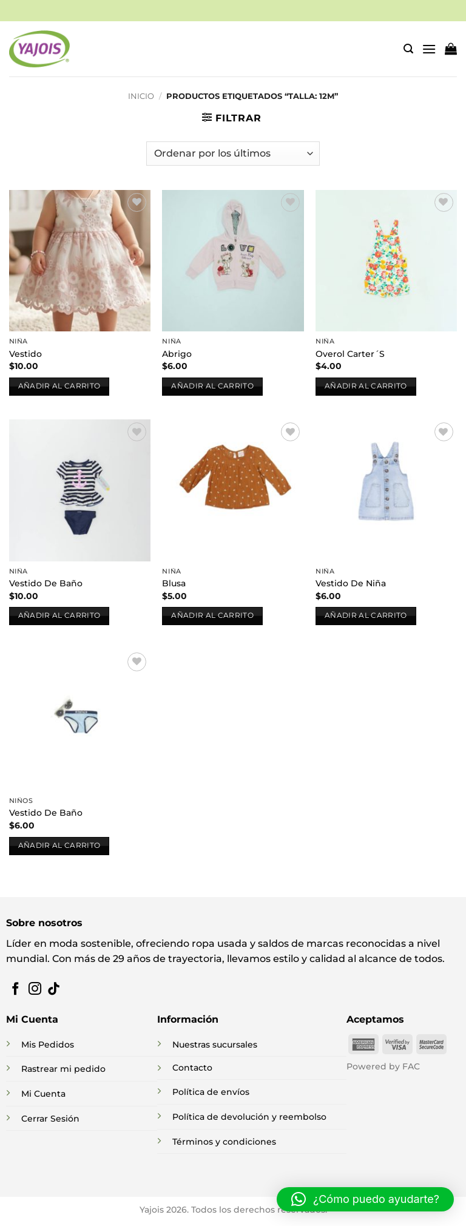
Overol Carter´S (350, 353)
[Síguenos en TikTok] (53, 990)
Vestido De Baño (46, 583)
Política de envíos (210, 1091)
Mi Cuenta (43, 1093)
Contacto (192, 1067)
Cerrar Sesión (50, 1118)
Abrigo (177, 353)
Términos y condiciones (224, 1141)
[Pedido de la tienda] (232, 153)
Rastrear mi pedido (63, 1068)
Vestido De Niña (351, 583)
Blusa (174, 583)
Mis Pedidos (47, 1044)
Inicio (141, 96)
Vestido (25, 353)
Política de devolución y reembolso (249, 1116)
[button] (408, 49)
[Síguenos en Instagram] (35, 990)
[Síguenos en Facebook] (15, 990)
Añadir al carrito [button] (59, 386)
